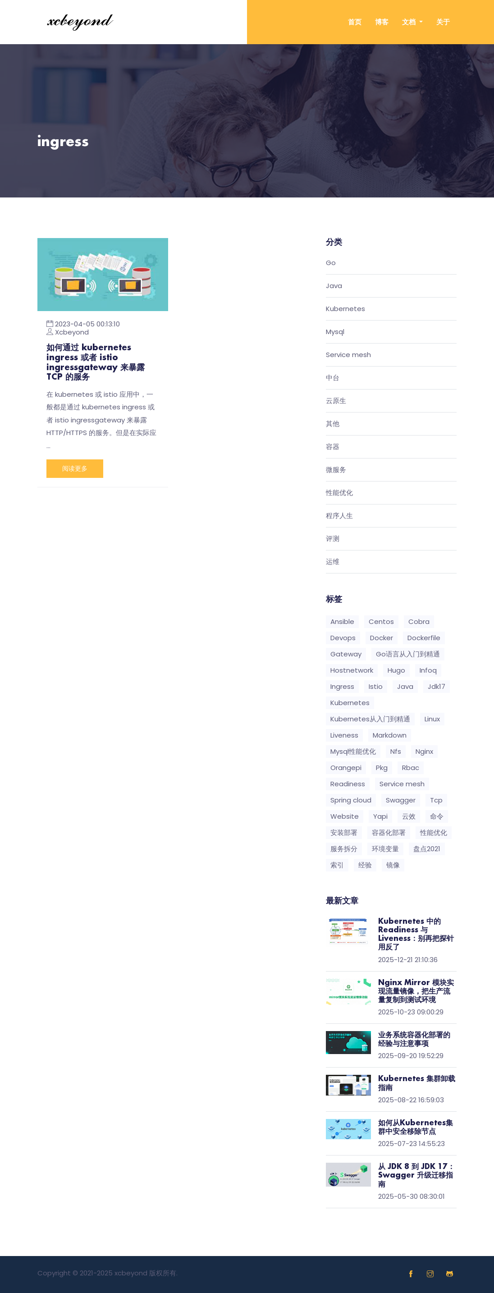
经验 (365, 865)
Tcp (436, 800)
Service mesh (348, 355)
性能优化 (339, 493)
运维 (332, 562)
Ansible (342, 621)
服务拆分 (343, 848)
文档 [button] (409, 22)
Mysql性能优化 (353, 751)
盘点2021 (426, 848)
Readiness (347, 784)
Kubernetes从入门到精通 (370, 719)
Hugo (396, 670)
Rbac (410, 767)
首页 (354, 22)
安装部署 (343, 832)
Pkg (382, 767)
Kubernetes (345, 309)
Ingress (342, 686)
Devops (343, 637)
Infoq (428, 670)
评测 (332, 539)
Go (331, 263)
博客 (382, 22)
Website (344, 816)
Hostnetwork (351, 670)
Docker (381, 637)
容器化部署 (389, 832)
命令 (437, 816)
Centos (381, 621)
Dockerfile (423, 637)
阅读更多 (74, 468)
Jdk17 (436, 686)
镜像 (393, 865)
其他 (332, 424)
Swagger (401, 800)
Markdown (390, 735)
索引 (337, 865)
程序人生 (339, 516)
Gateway (345, 654)
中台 (332, 378)
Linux (432, 719)
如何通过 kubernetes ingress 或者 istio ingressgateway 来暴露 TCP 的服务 (95, 363)
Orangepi (345, 767)
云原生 (336, 401)
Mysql (335, 332)
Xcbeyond (72, 332)
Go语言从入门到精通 (408, 654)
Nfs (395, 751)
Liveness (344, 735)
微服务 (336, 470)
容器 (332, 447)
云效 (409, 816)
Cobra (419, 621)
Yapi (380, 816)
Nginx (424, 751)
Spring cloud (350, 800)
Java (334, 286)
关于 (443, 22)
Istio (376, 686)
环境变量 (385, 848)
